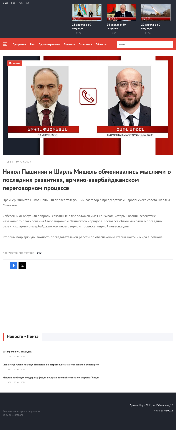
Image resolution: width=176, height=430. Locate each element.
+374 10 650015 (163, 410)
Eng (13, 2)
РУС (21, 2)
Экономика (85, 44)
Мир (32, 44)
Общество (101, 44)
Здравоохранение (49, 44)
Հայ (5, 2)
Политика (69, 44)
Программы (19, 44)
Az (27, 2)
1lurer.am (17, 414)
